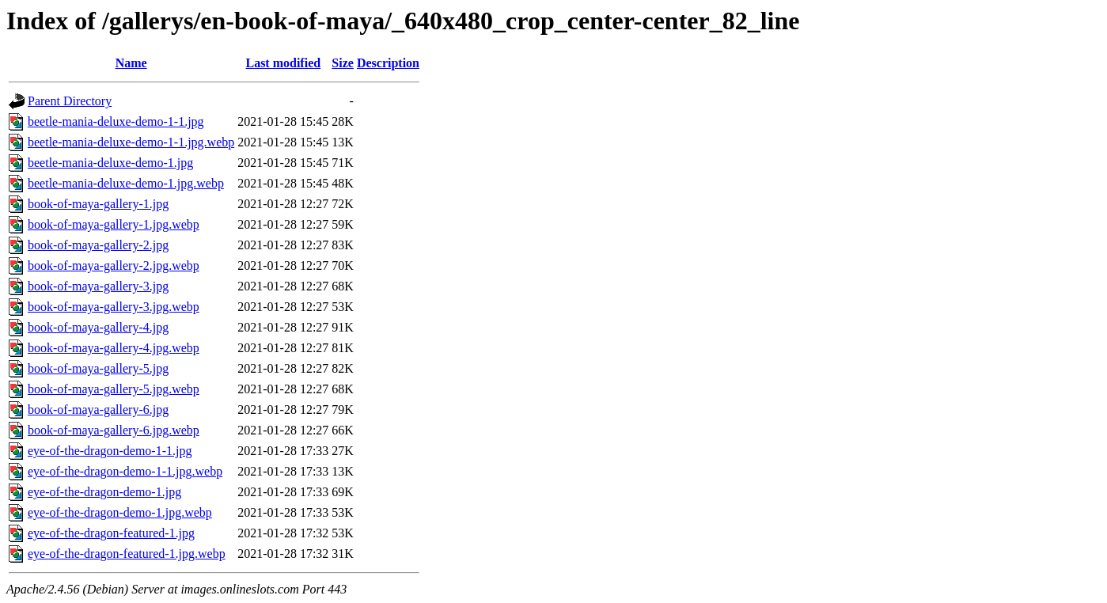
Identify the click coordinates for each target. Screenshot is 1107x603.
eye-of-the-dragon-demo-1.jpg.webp (120, 512)
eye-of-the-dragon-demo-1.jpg (104, 492)
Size (343, 63)
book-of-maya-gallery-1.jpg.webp (113, 224)
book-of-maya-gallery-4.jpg (98, 327)
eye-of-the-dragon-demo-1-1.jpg (109, 450)
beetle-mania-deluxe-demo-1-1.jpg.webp (131, 142)
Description (388, 63)
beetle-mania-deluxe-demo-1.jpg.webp (126, 183)
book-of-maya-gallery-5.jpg (98, 368)
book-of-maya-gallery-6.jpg (98, 409)
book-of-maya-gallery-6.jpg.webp (113, 430)
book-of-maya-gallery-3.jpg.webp (113, 306)
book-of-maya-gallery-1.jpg (98, 203)
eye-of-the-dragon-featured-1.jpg (111, 533)
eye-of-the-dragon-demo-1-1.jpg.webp (125, 471)
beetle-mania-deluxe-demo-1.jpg (110, 162)
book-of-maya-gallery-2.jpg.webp (113, 265)
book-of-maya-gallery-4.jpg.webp (113, 348)
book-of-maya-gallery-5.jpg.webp (113, 389)
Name (131, 63)
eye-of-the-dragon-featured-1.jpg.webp (127, 553)
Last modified (282, 63)
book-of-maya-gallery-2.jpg (98, 245)
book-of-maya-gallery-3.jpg (98, 286)
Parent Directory (70, 101)
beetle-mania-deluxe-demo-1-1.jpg (116, 121)
